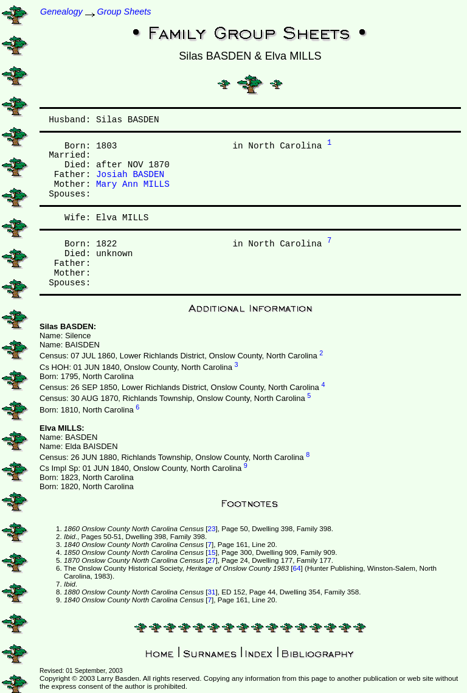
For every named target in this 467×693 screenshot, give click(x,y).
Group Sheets (124, 11)
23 (211, 528)
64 (297, 568)
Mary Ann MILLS (133, 184)
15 (211, 552)
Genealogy (61, 11)
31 (211, 592)
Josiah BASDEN (130, 174)
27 (211, 560)
